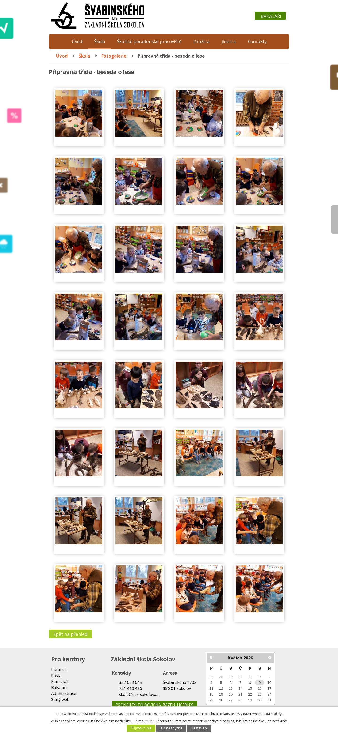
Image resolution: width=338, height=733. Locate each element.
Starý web (60, 699)
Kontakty (257, 41)
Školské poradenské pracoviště (149, 41)
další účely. (274, 713)
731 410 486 (130, 688)
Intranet (58, 669)
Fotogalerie (114, 56)
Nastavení (199, 728)
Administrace (63, 693)
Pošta (56, 675)
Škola (99, 41)
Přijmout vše (140, 728)
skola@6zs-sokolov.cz (139, 694)
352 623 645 (130, 682)
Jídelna (229, 41)
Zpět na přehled (70, 634)
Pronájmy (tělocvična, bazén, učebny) (154, 704)
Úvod (77, 41)
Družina (201, 41)
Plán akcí (59, 681)
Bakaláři (271, 16)
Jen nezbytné (171, 728)
